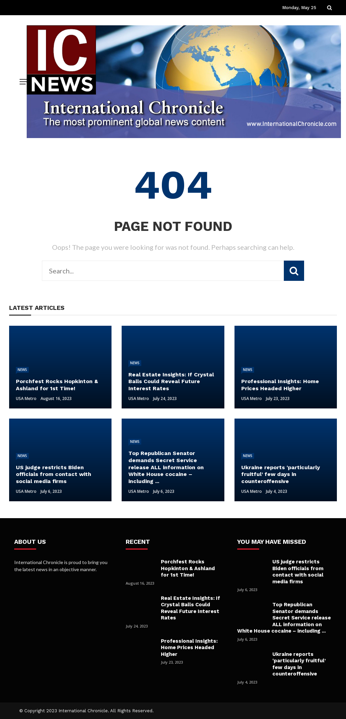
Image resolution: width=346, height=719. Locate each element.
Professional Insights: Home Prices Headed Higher (189, 647)
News (22, 369)
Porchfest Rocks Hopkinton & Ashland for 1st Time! (188, 568)
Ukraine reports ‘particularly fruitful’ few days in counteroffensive (299, 664)
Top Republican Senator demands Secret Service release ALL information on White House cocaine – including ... (284, 618)
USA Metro (26, 398)
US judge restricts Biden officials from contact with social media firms (297, 572)
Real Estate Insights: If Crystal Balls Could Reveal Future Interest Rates (190, 608)
